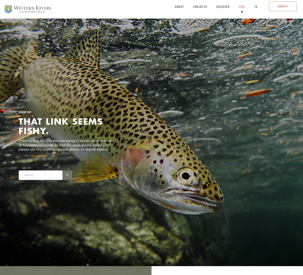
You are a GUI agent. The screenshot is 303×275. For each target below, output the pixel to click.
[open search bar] (258, 7)
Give (242, 7)
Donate (283, 6)
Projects (200, 7)
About (179, 7)
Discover (223, 7)
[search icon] (67, 175)
